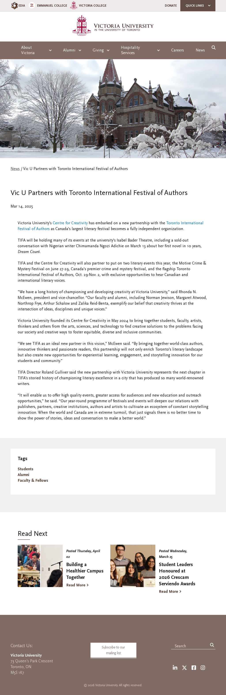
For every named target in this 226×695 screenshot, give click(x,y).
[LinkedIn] (175, 668)
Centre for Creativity (70, 223)
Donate (171, 6)
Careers (177, 50)
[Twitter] (184, 668)
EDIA (18, 5)
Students (25, 469)
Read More (75, 585)
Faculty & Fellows (33, 480)
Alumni (23, 474)
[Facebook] (194, 668)
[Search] (212, 645)
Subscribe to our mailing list (113, 650)
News (200, 50)
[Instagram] (203, 668)
